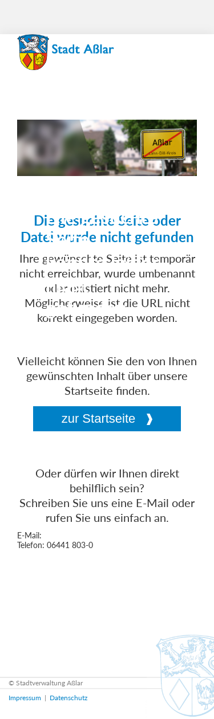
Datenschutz (68, 697)
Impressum (25, 697)
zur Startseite (99, 418)
